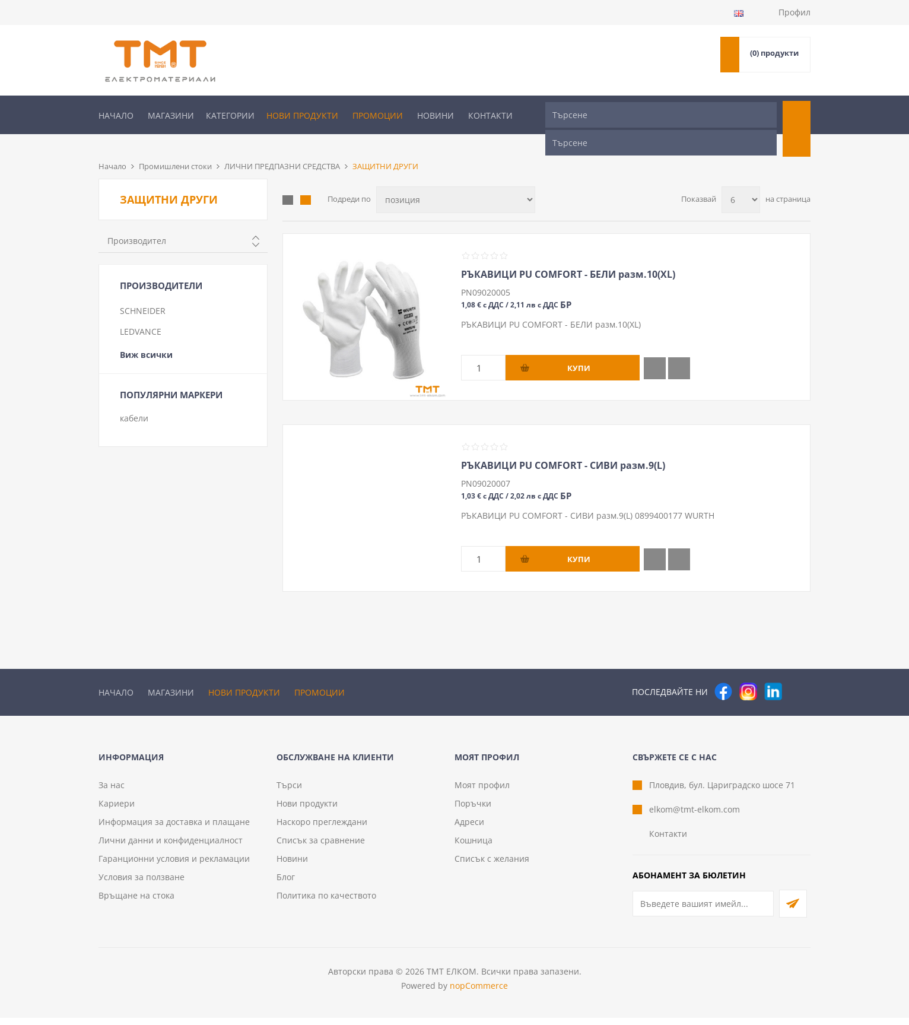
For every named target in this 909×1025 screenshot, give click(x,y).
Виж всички (146, 335)
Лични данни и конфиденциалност (170, 847)
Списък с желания (491, 865)
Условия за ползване (141, 884)
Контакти (490, 115)
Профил (794, 12)
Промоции (377, 115)
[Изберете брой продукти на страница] (741, 180)
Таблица (287, 180)
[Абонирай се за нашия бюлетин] (703, 911)
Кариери (116, 810)
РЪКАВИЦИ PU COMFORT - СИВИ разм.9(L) (563, 445)
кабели (134, 398)
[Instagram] (748, 671)
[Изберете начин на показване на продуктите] (455, 180)
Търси (289, 792)
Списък (305, 180)
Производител (136, 221)
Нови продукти (302, 115)
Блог (285, 884)
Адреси (469, 828)
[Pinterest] (798, 671)
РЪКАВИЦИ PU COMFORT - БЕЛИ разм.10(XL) (568, 254)
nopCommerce (479, 992)
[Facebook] (723, 671)
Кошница (473, 847)
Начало (116, 115)
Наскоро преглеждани (321, 828)
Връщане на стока (136, 902)
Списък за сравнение (320, 847)
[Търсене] (661, 115)
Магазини (171, 115)
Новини (435, 115)
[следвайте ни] (773, 671)
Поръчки (472, 810)
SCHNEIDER (143, 291)
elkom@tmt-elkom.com (694, 816)
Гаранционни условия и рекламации (174, 865)
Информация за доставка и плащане (174, 828)
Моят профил (482, 792)
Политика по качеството (326, 902)
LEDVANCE (140, 312)
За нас (111, 792)
